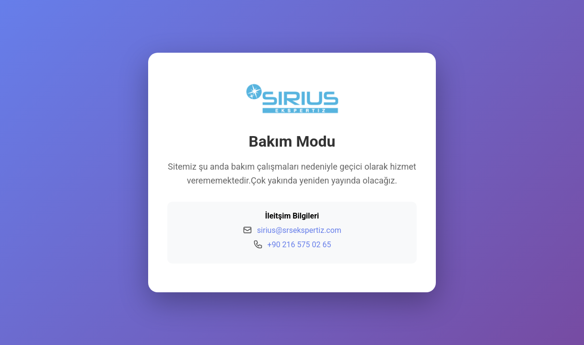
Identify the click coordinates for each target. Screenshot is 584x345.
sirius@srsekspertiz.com (299, 230)
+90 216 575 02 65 (299, 244)
